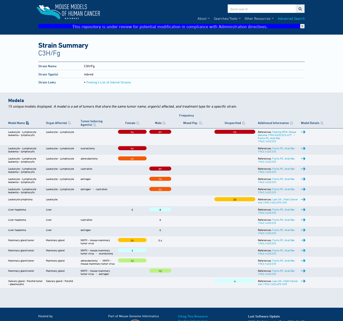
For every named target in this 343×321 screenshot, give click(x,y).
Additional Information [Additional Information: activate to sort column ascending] (231, 123)
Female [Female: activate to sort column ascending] (141, 123)
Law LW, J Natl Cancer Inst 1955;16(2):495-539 (257, 189)
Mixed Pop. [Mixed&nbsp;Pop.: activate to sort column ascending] (175, 123)
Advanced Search (291, 18)
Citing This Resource (193, 288)
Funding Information (193, 293)
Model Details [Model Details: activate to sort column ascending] (324, 122)
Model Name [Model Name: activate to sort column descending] (16, 123)
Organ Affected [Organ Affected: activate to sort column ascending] (57, 122)
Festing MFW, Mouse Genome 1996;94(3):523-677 (259, 131)
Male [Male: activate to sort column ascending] (157, 123)
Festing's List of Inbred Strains (108, 82)
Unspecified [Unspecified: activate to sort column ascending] (200, 123)
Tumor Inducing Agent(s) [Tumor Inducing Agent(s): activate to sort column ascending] (94, 123)
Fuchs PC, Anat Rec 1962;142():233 (250, 142)
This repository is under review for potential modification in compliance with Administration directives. (188, 26)
